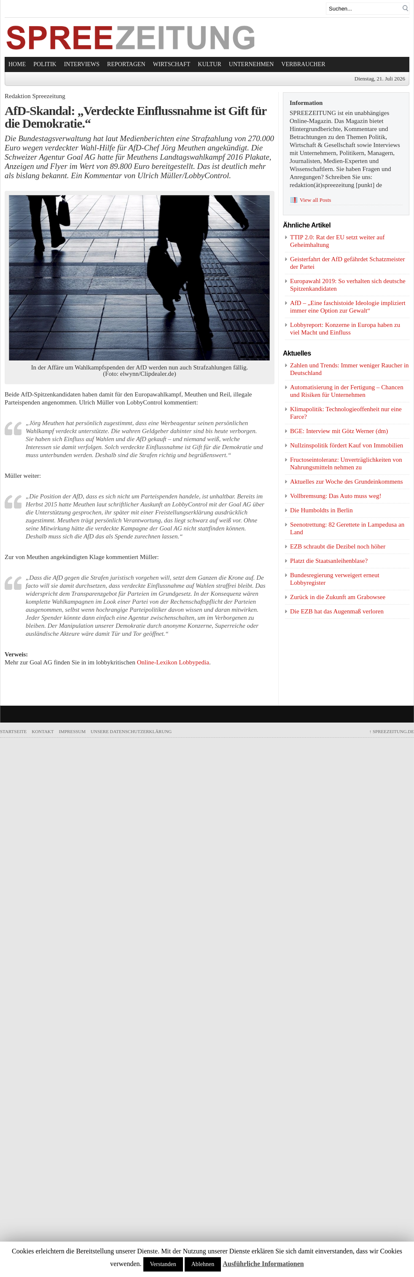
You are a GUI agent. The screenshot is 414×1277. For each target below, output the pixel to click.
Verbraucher (303, 64)
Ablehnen (202, 1264)
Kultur (209, 64)
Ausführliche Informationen (263, 1263)
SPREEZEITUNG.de (391, 731)
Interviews (81, 64)
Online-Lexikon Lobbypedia (173, 662)
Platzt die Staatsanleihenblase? (329, 560)
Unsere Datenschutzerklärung (131, 731)
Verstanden (163, 1264)
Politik (44, 64)
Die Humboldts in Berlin (321, 510)
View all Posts (315, 200)
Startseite (13, 731)
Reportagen (126, 64)
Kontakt (43, 731)
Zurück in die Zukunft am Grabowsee (337, 597)
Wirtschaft (172, 64)
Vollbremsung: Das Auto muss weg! (335, 496)
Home (17, 64)
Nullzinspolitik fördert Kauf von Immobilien (346, 445)
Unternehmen (251, 64)
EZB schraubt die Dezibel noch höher (337, 546)
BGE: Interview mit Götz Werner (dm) (339, 431)
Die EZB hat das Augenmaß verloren (337, 611)
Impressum (72, 731)
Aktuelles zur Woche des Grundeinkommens (346, 481)
